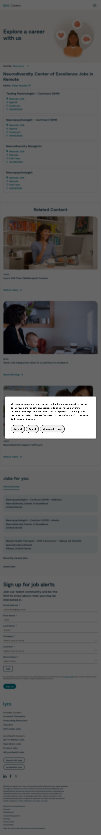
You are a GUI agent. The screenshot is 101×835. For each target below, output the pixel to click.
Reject (32, 428)
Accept (17, 428)
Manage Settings (52, 428)
